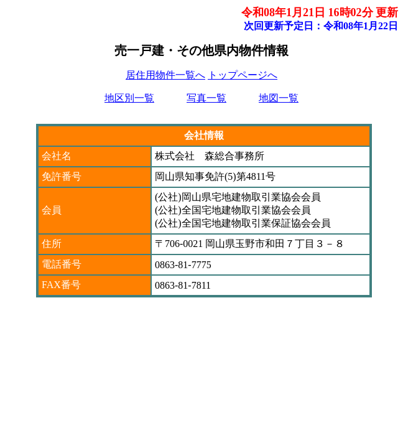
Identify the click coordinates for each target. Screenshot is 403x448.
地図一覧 (279, 98)
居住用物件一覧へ (165, 75)
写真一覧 (206, 98)
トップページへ (242, 75)
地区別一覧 (129, 98)
